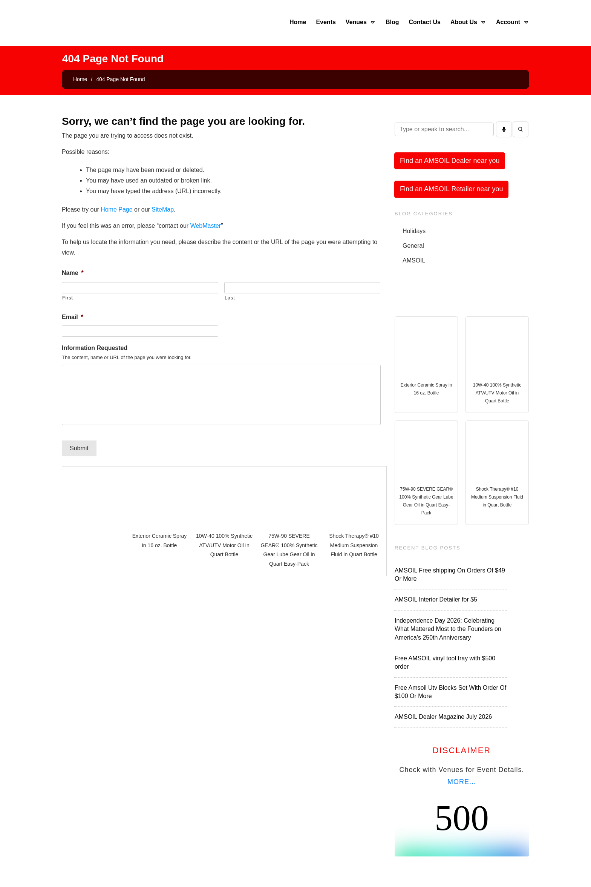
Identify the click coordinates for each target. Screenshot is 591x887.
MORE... (461, 782)
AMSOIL (414, 260)
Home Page (117, 209)
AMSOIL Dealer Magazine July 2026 (443, 717)
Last (230, 298)
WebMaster (205, 226)
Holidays (414, 231)
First (67, 298)
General (413, 245)
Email (72, 317)
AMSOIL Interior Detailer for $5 (436, 599)
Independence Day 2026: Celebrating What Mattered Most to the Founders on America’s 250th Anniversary (448, 629)
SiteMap (163, 209)
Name (73, 273)
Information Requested (94, 348)
